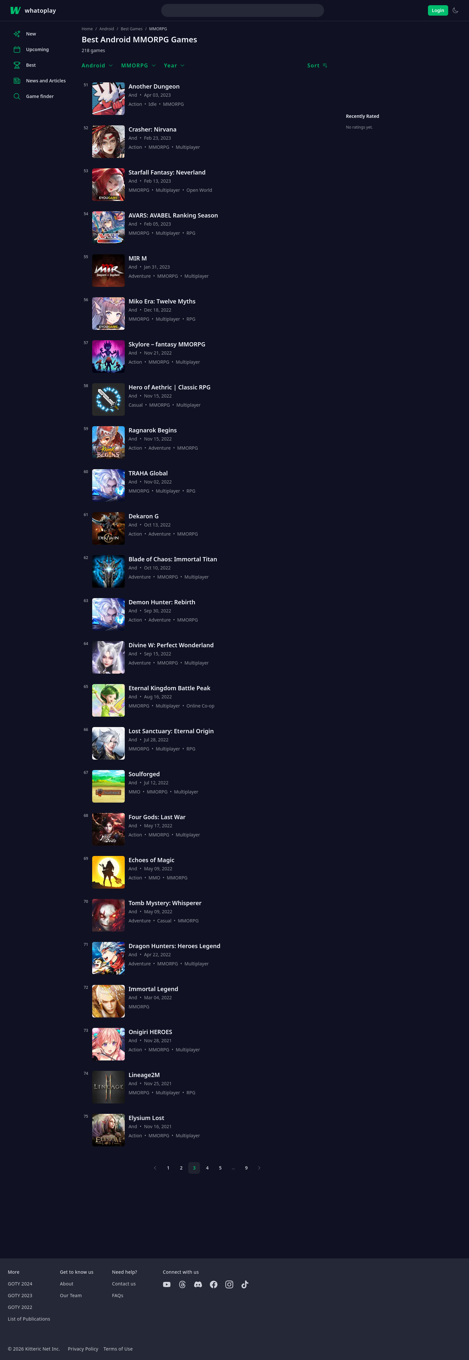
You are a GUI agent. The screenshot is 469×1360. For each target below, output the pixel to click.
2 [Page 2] (181, 1168)
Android (106, 29)
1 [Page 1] (168, 1168)
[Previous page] (155, 1168)
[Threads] (182, 1284)
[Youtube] (167, 1284)
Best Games (132, 29)
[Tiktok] (245, 1284)
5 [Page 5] (220, 1168)
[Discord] (198, 1284)
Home (87, 29)
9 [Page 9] (246, 1168)
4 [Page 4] (207, 1168)
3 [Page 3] (194, 1168)
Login (438, 10)
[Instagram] (229, 1284)
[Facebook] (214, 1284)
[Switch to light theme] (455, 10)
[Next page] (259, 1168)
